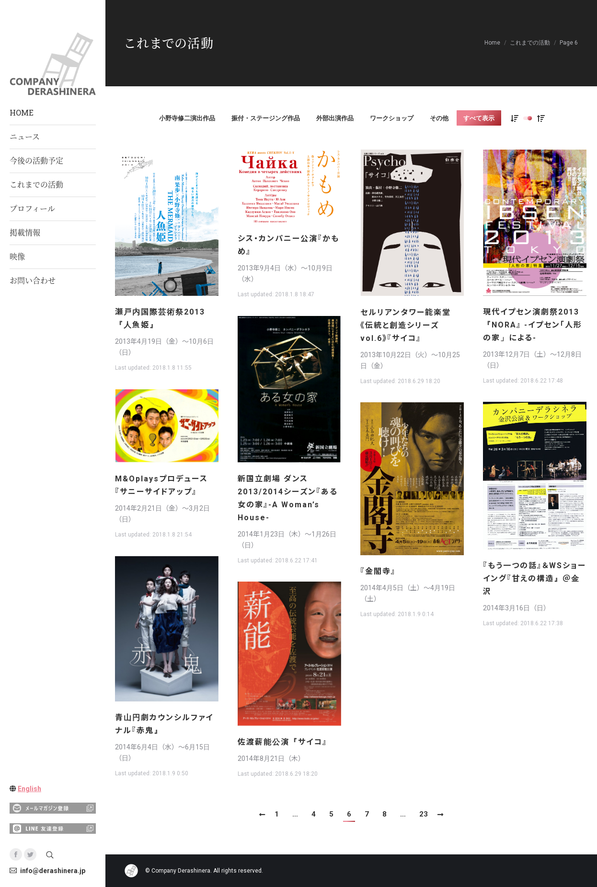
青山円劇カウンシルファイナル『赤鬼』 (164, 724)
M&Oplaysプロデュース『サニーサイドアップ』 (161, 485)
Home (492, 42)
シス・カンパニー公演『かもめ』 (288, 245)
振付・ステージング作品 (265, 118)
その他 (439, 118)
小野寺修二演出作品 (187, 118)
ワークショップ (391, 118)
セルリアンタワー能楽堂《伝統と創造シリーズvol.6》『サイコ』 (405, 325)
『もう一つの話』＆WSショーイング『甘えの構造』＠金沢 (534, 578)
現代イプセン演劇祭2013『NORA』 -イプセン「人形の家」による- (532, 324)
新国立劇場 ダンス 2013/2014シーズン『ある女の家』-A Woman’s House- (288, 498)
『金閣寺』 (378, 571)
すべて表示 (478, 118)
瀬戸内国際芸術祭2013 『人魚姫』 (160, 318)
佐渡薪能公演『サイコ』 (282, 742)
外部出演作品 (335, 118)
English (29, 789)
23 (423, 814)
